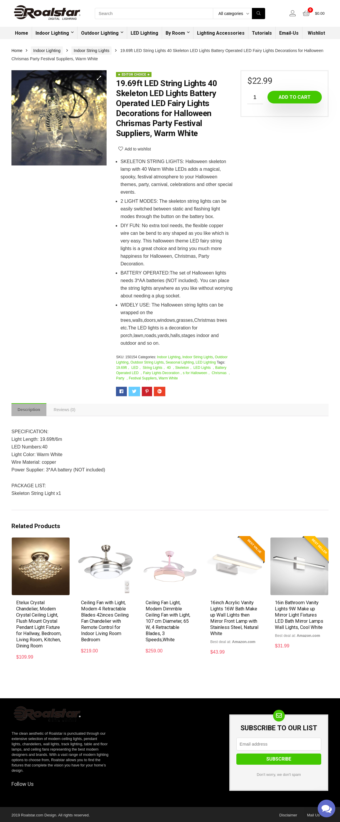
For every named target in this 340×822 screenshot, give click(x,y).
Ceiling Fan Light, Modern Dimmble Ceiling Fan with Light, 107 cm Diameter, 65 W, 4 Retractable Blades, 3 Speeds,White (169, 621)
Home (21, 33)
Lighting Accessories (221, 33)
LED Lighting (144, 33)
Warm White (168, 378)
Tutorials (262, 33)
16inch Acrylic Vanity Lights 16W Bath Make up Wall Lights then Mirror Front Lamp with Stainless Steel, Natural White (233, 618)
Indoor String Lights (91, 50)
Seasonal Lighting (179, 362)
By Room (175, 33)
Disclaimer (288, 814)
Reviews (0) (67, 410)
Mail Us (313, 814)
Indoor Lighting (52, 33)
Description (29, 410)
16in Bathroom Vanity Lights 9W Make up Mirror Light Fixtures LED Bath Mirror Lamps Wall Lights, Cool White (299, 618)
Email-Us (289, 33)
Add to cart (295, 97)
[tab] (29, 410)
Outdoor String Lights (147, 362)
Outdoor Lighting (100, 33)
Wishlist (316, 33)
